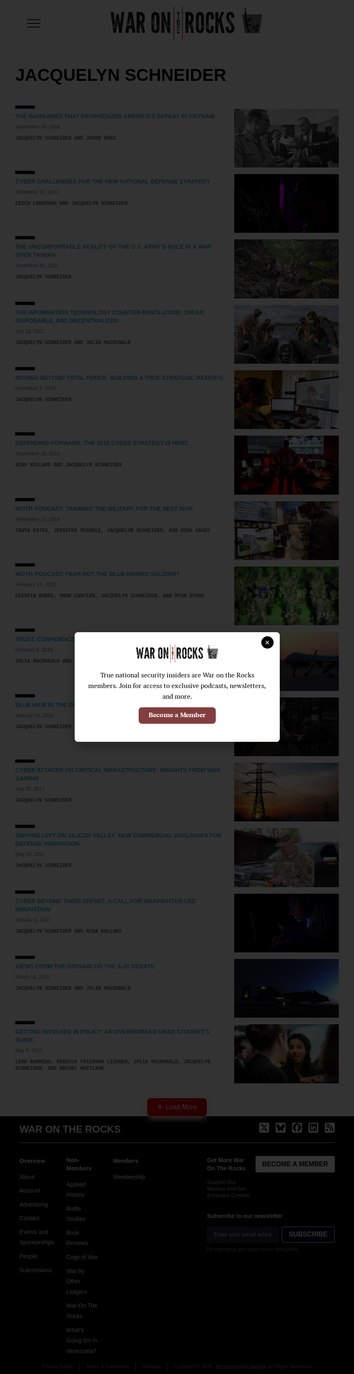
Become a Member (177, 715)
